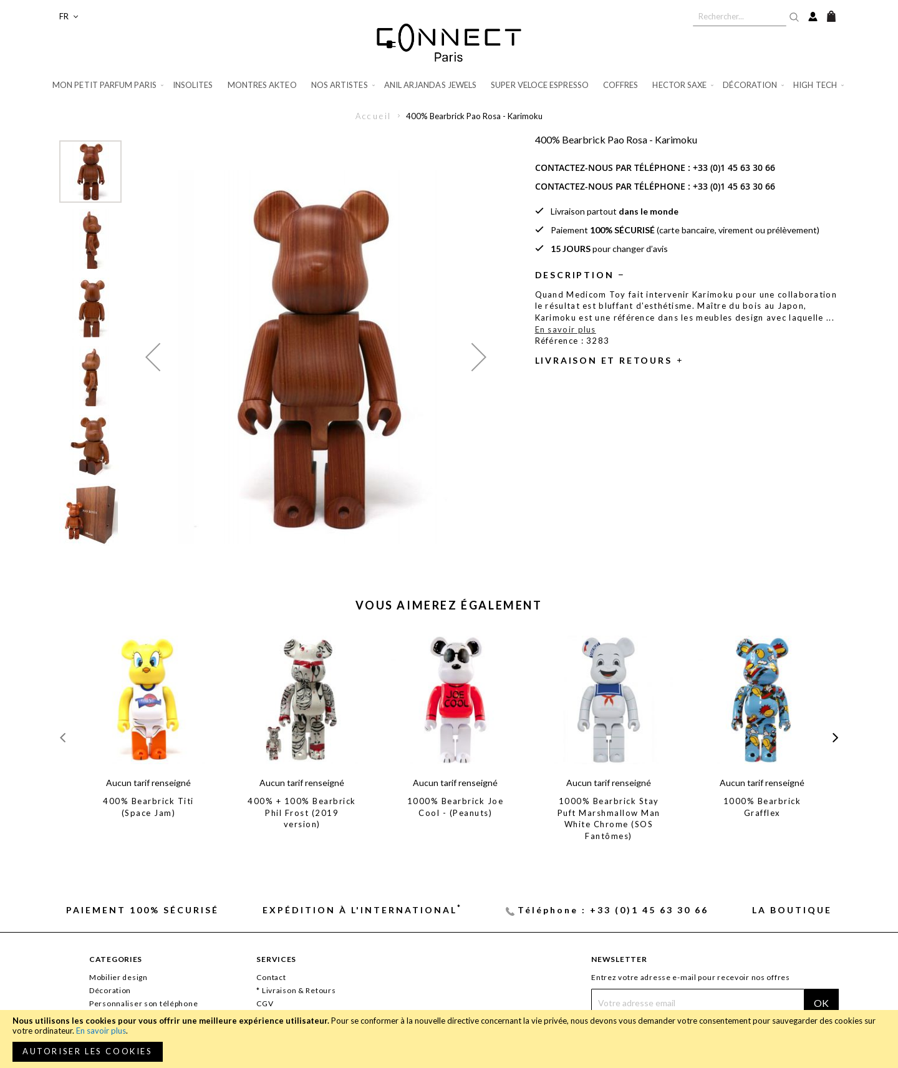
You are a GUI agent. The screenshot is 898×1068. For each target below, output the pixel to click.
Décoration (110, 990)
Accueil (373, 116)
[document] (449, 1039)
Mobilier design (118, 977)
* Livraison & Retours (296, 990)
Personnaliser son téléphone (143, 1003)
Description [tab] (574, 274)
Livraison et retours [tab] (603, 360)
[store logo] (449, 42)
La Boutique (792, 910)
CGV (264, 1003)
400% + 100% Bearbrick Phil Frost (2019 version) (302, 812)
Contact (271, 977)
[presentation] (835, 737)
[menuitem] (109, 85)
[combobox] (739, 16)
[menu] (449, 85)
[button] (68, 16)
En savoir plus (101, 1031)
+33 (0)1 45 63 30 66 (734, 167)
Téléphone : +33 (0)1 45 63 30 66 (613, 910)
